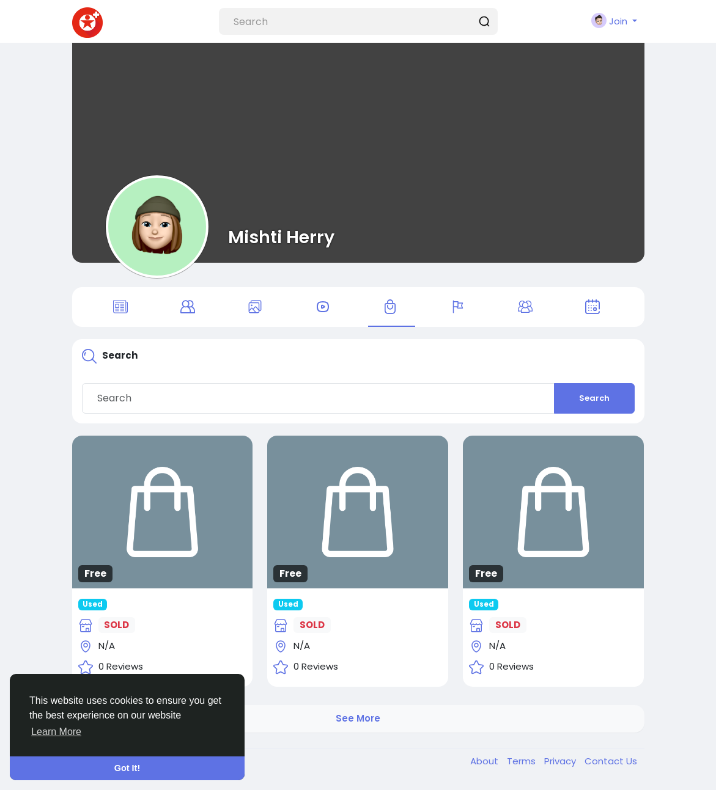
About (485, 761)
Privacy (561, 761)
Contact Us (611, 761)
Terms (522, 761)
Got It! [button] (127, 768)
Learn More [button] (56, 731)
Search (594, 398)
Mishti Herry (281, 237)
